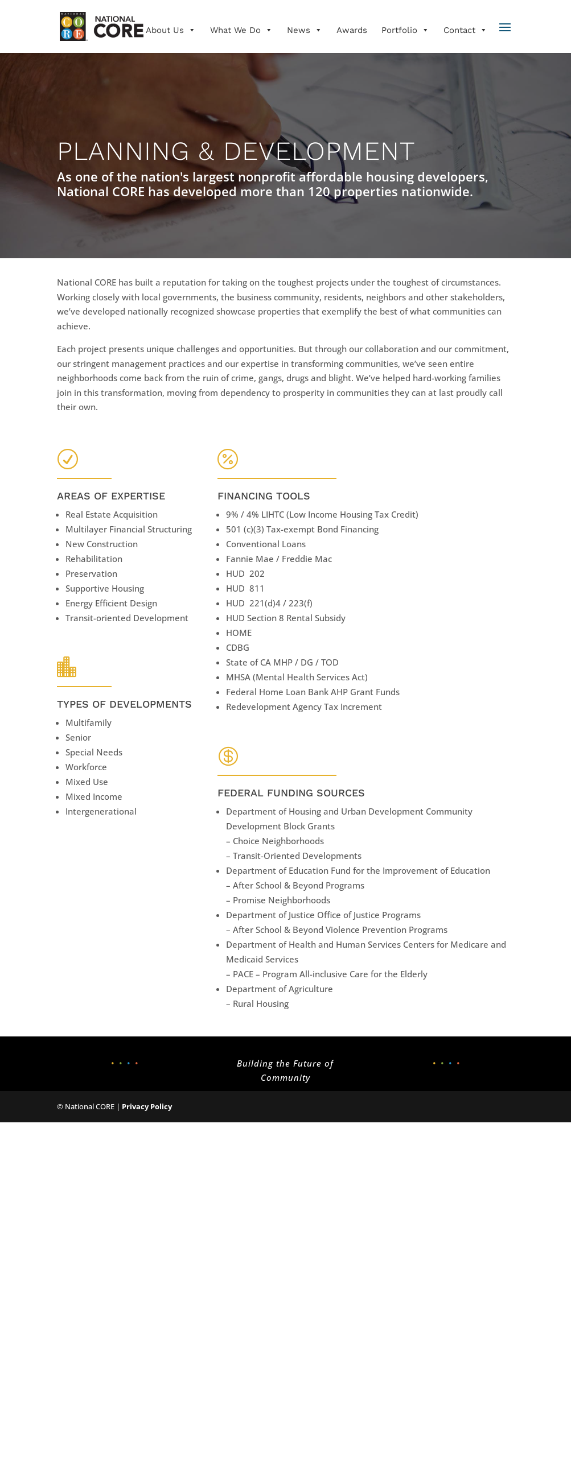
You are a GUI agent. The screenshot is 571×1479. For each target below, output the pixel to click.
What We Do (241, 30)
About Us (171, 30)
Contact (465, 30)
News (304, 30)
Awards (351, 30)
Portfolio (405, 30)
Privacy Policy (147, 1106)
